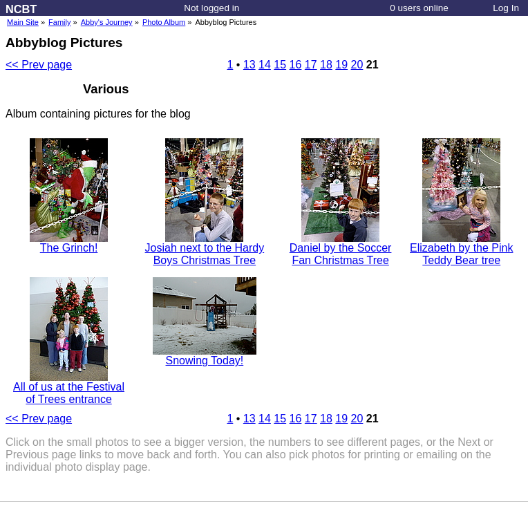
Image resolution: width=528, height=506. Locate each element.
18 (326, 65)
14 (264, 65)
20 (357, 65)
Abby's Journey (107, 22)
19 (341, 65)
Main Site (23, 22)
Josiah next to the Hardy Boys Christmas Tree (205, 249)
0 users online (419, 8)
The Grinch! (69, 243)
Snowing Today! (204, 355)
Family (59, 22)
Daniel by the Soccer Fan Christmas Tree (341, 249)
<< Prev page (39, 65)
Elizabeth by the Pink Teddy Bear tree (461, 249)
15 (280, 65)
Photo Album (163, 22)
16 (296, 65)
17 (311, 65)
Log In (506, 8)
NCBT (21, 9)
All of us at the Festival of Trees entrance (68, 388)
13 (249, 65)
